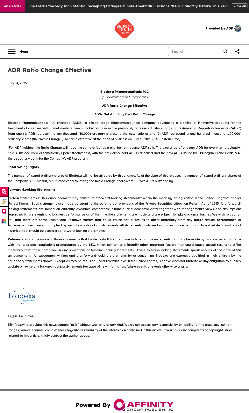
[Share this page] (237, 51)
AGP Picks (12, 6)
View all (239, 6)
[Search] (194, 51)
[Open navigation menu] (18, 51)
